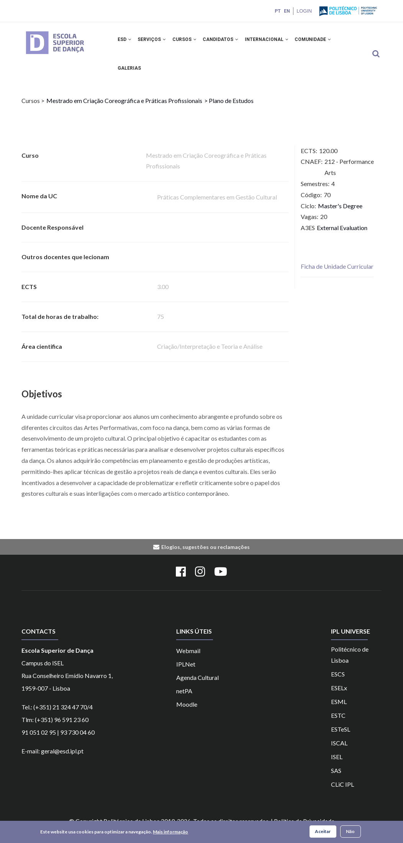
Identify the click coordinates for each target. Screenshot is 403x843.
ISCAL (339, 751)
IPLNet (185, 672)
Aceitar (323, 831)
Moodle (186, 713)
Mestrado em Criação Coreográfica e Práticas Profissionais (124, 109)
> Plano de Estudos (229, 109)
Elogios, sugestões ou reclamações (205, 555)
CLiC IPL (342, 793)
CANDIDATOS (225, 41)
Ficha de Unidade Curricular (337, 275)
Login (304, 11)
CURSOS (188, 41)
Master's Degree (340, 214)
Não (350, 831)
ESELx (339, 696)
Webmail (188, 659)
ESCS (338, 682)
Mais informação (170, 832)
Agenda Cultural (197, 686)
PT (277, 11)
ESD (125, 41)
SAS (336, 779)
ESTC (338, 724)
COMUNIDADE (320, 41)
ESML (339, 710)
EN (286, 11)
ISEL (336, 765)
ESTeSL (340, 738)
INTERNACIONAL (273, 41)
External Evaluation (342, 236)
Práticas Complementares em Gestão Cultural (217, 205)
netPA (184, 699)
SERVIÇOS (154, 41)
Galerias (130, 74)
